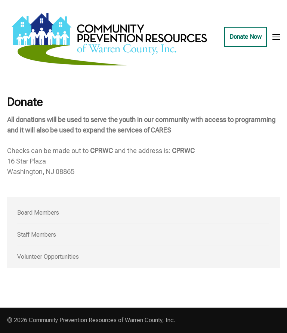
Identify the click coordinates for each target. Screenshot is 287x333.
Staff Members (36, 234)
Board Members (38, 212)
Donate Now (245, 36)
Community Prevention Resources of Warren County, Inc (101, 320)
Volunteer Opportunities (48, 256)
